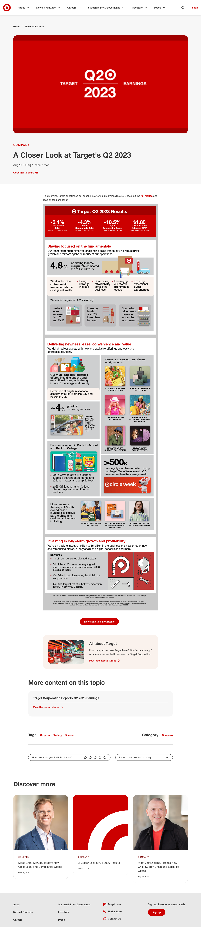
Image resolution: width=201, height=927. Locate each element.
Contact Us (112, 918)
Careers (74, 7)
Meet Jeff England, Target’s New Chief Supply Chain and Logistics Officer (158, 866)
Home (16, 26)
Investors (140, 7)
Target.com (112, 904)
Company (21, 145)
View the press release (48, 707)
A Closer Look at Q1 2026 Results (99, 862)
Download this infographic (99, 621)
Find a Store (112, 911)
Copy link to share (26, 172)
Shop (195, 7)
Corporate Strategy (51, 735)
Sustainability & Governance (106, 7)
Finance (69, 735)
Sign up (156, 912)
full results (147, 195)
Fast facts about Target (105, 660)
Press (160, 7)
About (24, 7)
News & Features (48, 7)
